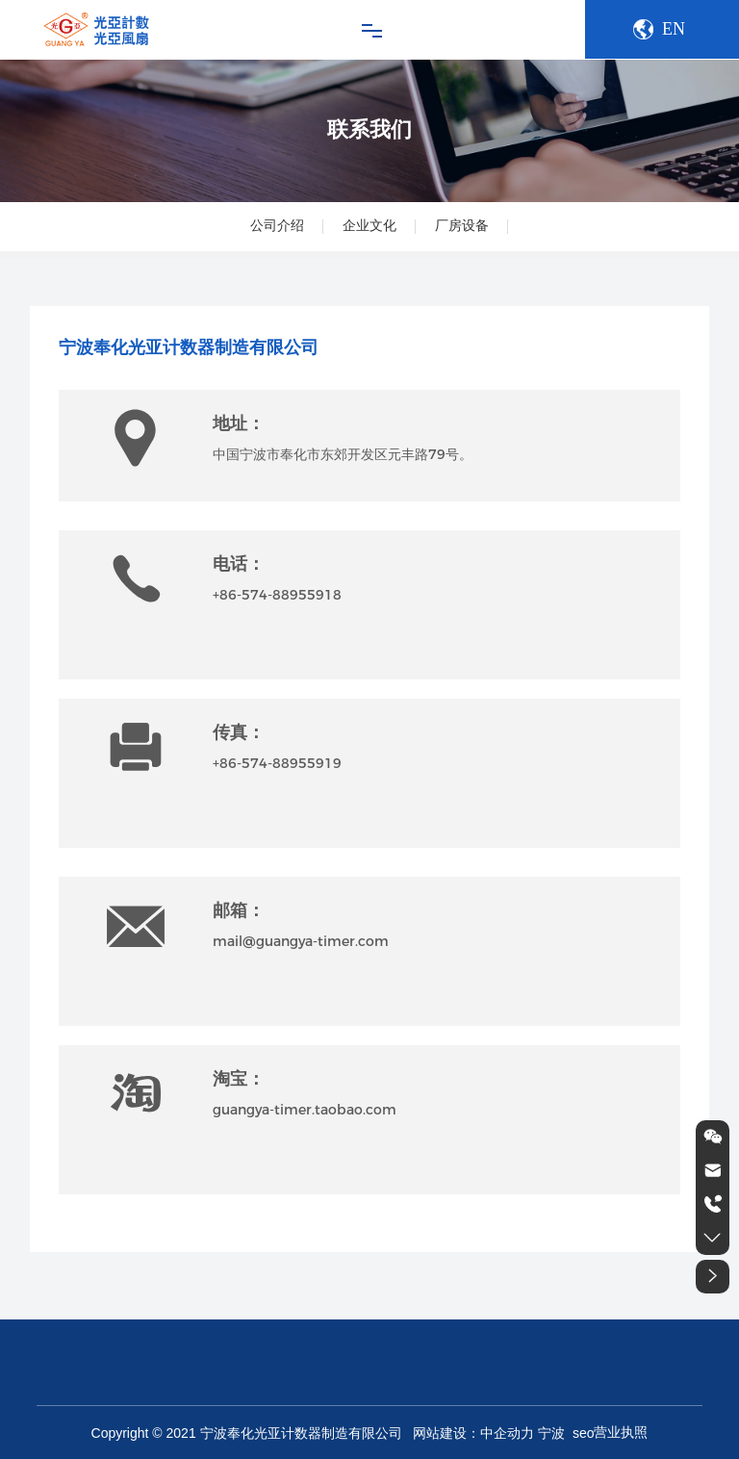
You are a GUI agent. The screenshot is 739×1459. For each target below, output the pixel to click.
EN (673, 28)
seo (581, 1433)
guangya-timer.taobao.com (304, 1109)
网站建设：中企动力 (473, 1433)
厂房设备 (462, 225)
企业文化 (369, 225)
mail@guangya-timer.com (301, 941)
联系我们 (369, 129)
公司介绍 (277, 225)
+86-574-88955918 (277, 594)
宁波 (551, 1433)
